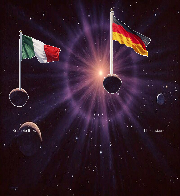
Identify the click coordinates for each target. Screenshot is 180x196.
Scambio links (24, 130)
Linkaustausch (155, 130)
